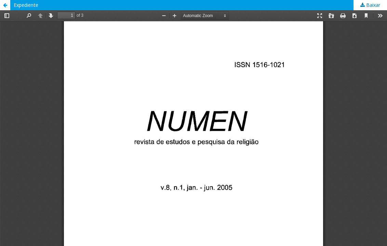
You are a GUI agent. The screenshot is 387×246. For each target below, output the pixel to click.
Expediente (26, 5)
